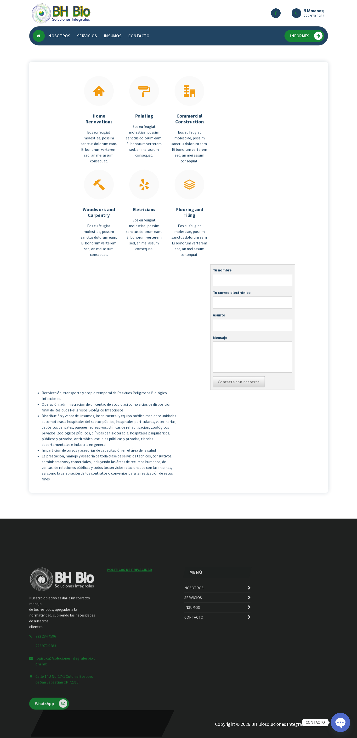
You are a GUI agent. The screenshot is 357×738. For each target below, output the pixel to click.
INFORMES (306, 36)
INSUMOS (113, 36)
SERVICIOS (87, 36)
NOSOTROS (59, 36)
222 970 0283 (314, 15)
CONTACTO (138, 36)
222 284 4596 (45, 690)
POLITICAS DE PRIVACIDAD (129, 623)
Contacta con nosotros (239, 404)
